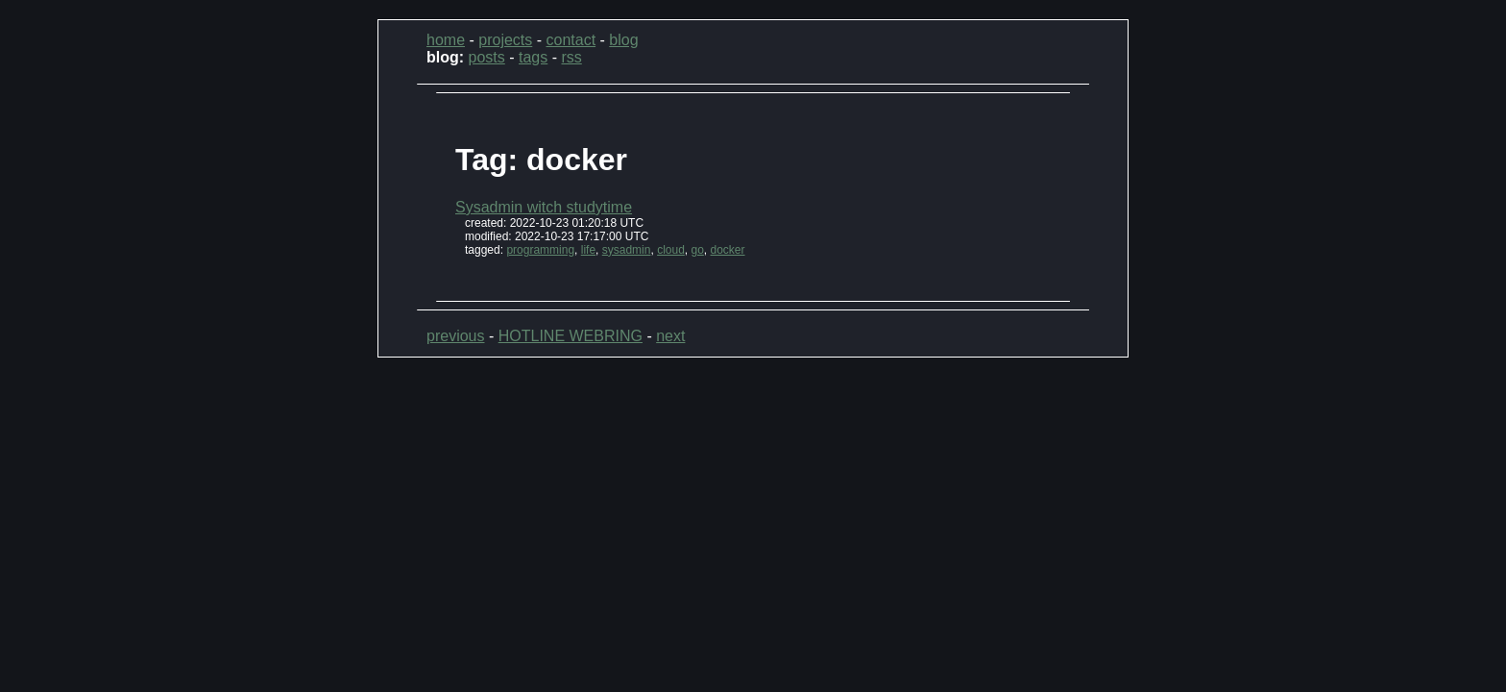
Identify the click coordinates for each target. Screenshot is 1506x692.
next (670, 336)
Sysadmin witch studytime (543, 207)
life (588, 250)
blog (623, 40)
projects (505, 40)
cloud (671, 250)
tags (533, 57)
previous (455, 336)
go (697, 250)
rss (571, 57)
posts (487, 57)
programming (540, 250)
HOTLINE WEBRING (570, 336)
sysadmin (626, 250)
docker (728, 250)
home (445, 40)
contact (571, 40)
